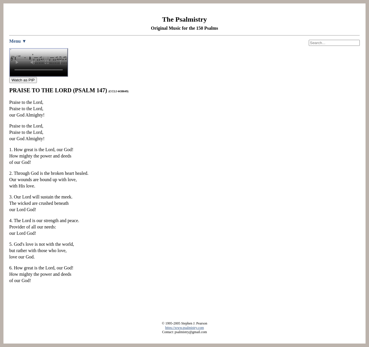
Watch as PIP (23, 80)
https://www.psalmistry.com (184, 328)
